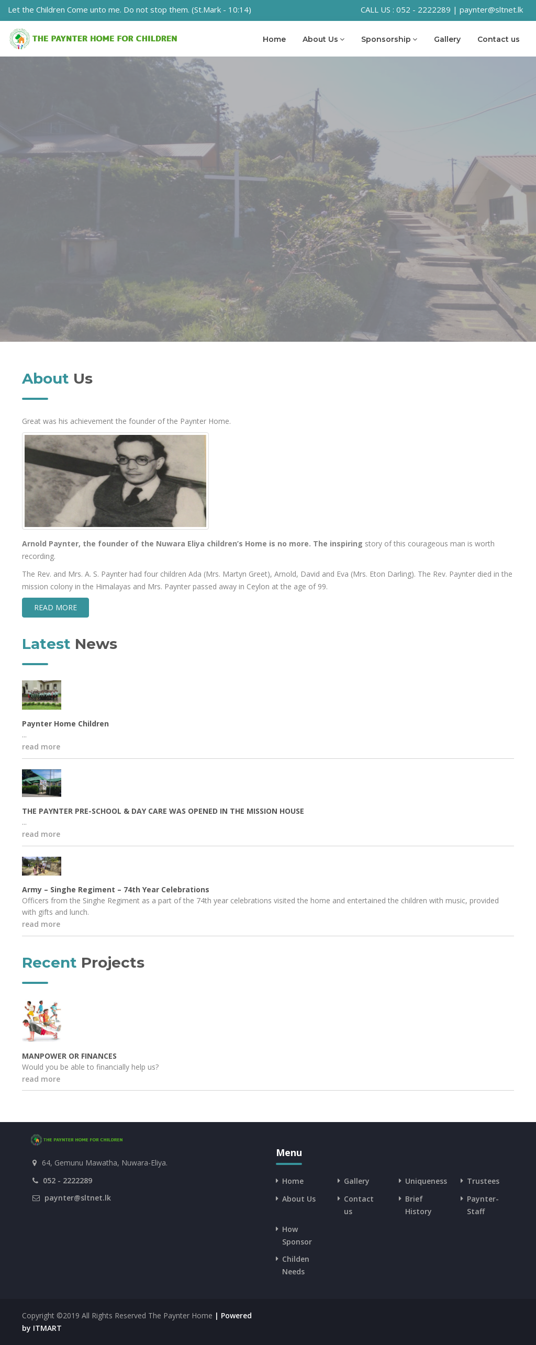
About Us (323, 39)
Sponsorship (389, 39)
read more (55, 607)
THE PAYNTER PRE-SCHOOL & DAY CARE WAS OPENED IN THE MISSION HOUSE (163, 811)
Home (274, 39)
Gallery (447, 39)
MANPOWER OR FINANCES (69, 1056)
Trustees (483, 1181)
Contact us (498, 39)
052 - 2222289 (67, 1180)
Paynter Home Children (65, 723)
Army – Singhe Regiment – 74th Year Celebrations (115, 889)
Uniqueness (426, 1181)
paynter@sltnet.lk (77, 1198)
